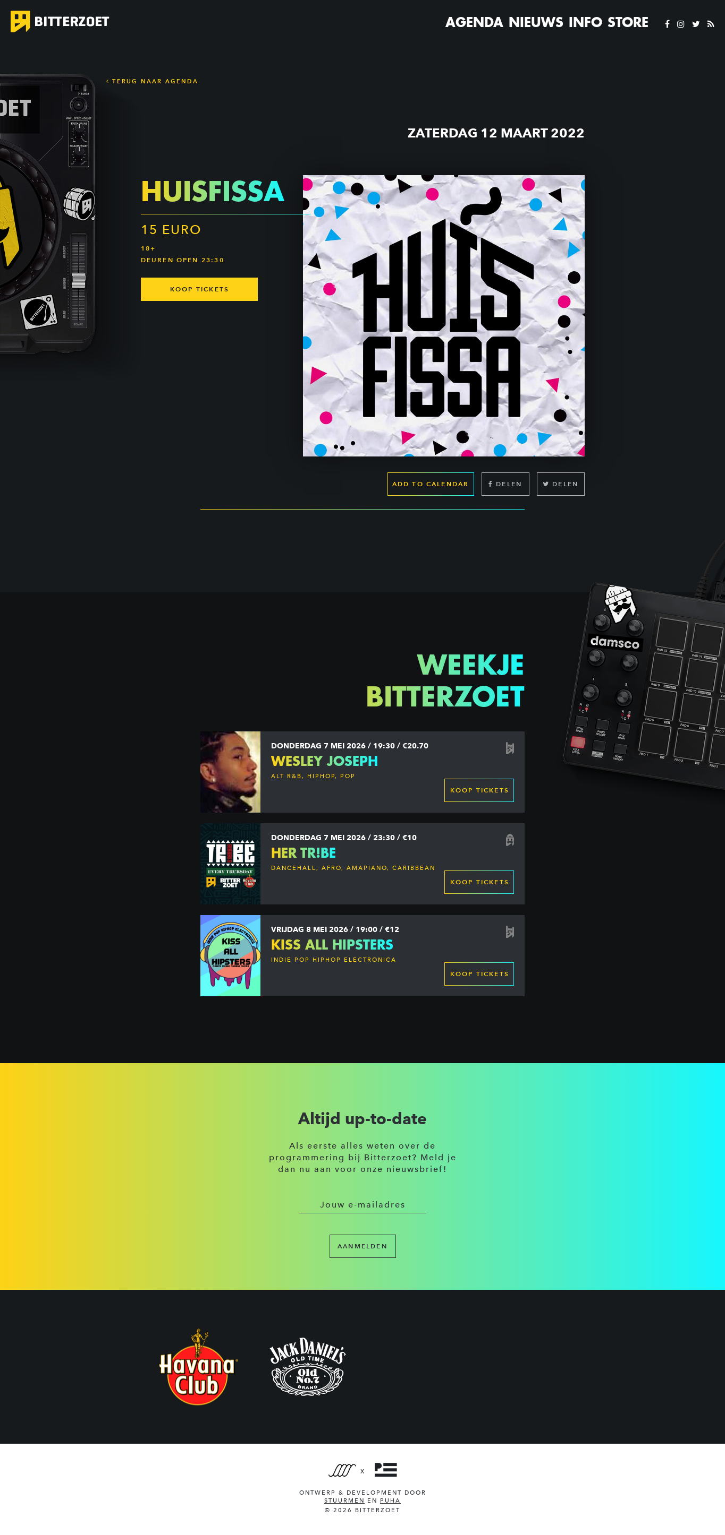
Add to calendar (430, 484)
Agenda (474, 22)
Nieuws (536, 22)
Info (585, 22)
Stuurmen (344, 1500)
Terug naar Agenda (152, 81)
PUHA (390, 1500)
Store (628, 22)
